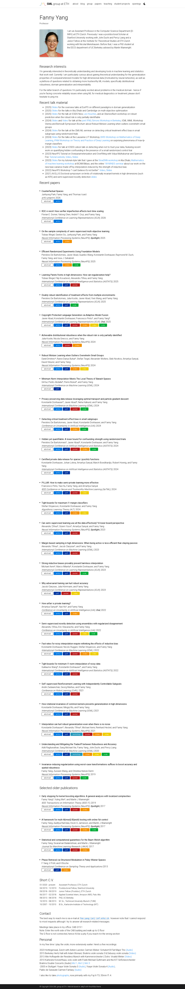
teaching (108, 3)
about (75, 3)
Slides (55, 107)
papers (98, 3)
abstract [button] (47, 201)
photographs (63, 975)
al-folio (93, 987)
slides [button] (67, 241)
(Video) (132, 953)
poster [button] (75, 285)
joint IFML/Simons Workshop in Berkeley (101, 120)
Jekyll (83, 987)
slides (94, 177)
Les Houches (90, 114)
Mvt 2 (81, 963)
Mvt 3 (87, 963)
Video (65, 120)
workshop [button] (76, 734)
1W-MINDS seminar (114, 163)
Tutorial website (57, 157)
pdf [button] (66, 285)
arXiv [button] (58, 201)
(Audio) (129, 950)
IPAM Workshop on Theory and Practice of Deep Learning (82, 140)
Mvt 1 (74, 963)
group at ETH (54, 4)
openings (136, 3)
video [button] (94, 325)
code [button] (76, 265)
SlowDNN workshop (108, 160)
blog (82, 3)
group (90, 3)
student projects (122, 3)
